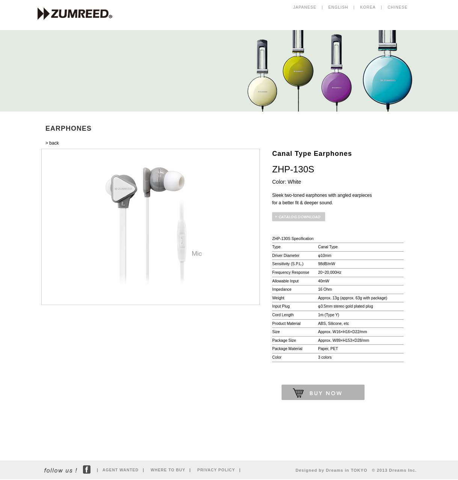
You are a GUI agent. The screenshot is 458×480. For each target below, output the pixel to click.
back (54, 143)
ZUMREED (78, 14)
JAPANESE (304, 7)
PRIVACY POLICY (216, 470)
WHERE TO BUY (168, 470)
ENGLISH (338, 7)
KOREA (368, 7)
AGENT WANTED (120, 470)
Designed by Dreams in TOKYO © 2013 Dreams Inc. (356, 470)
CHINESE (398, 7)
